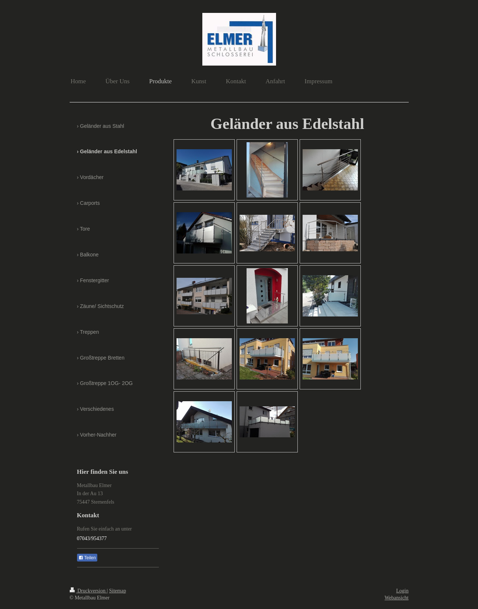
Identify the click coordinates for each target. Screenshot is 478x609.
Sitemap (117, 591)
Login (402, 591)
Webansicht (397, 598)
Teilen (87, 557)
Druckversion (88, 591)
